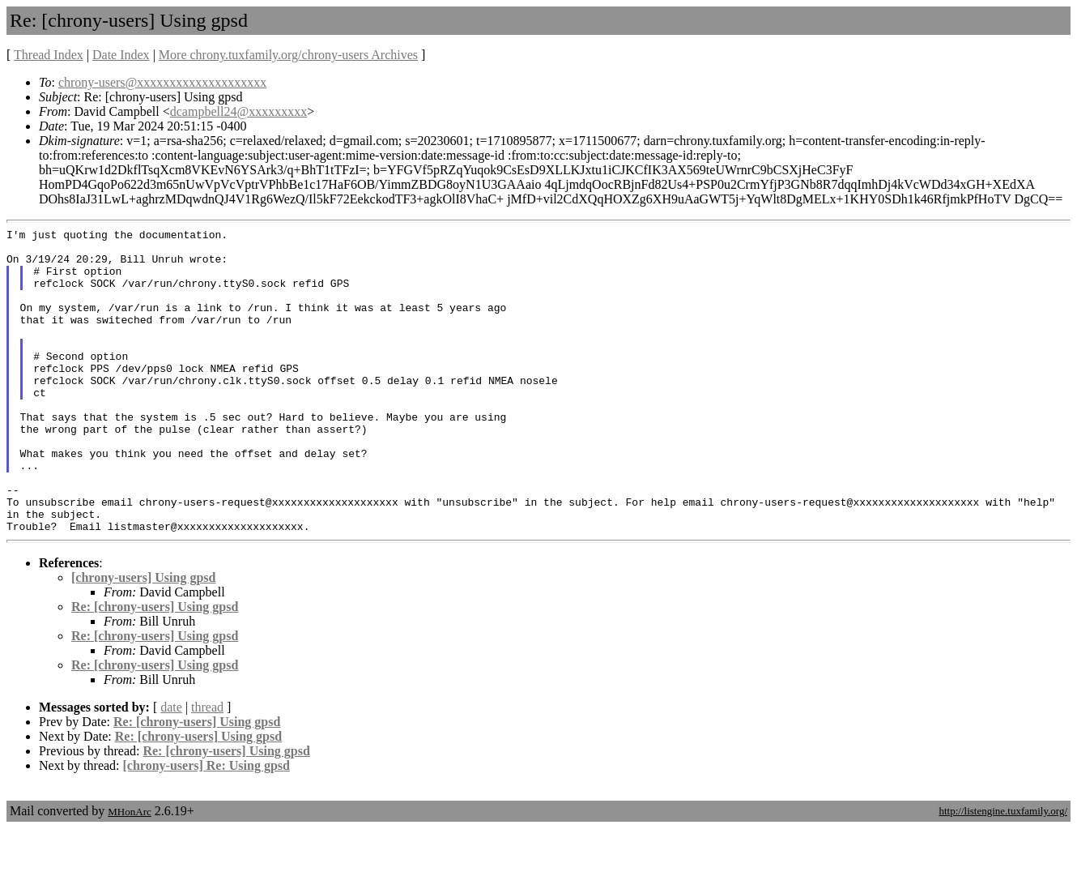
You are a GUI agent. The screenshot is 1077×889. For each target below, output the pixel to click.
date (171, 768)
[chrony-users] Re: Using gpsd (206, 826)
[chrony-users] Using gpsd (143, 638)
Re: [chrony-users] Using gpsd (154, 667)
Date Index (121, 55)
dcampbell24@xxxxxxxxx (238, 111)
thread (207, 768)
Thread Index (48, 55)
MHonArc (129, 872)
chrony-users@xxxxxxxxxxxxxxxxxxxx (162, 82)
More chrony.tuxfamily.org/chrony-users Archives (288, 55)
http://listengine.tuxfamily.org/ (1003, 871)
